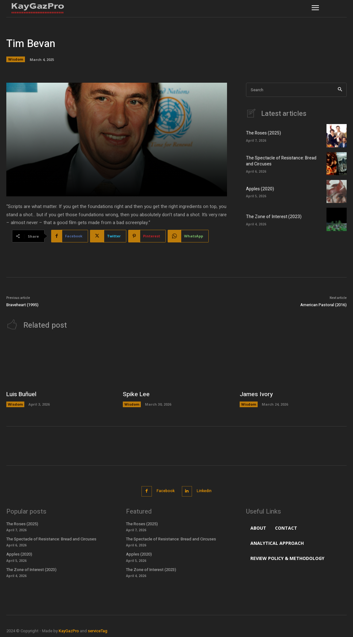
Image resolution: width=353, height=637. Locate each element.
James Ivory (255, 394)
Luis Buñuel (21, 394)
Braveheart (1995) (22, 305)
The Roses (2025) (262, 133)
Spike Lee (135, 394)
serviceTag (97, 629)
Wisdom (15, 59)
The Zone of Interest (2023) (271, 217)
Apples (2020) (259, 189)
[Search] (340, 90)
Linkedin (205, 490)
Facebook (164, 490)
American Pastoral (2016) (323, 305)
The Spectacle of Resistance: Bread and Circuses (282, 161)
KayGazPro (69, 629)
